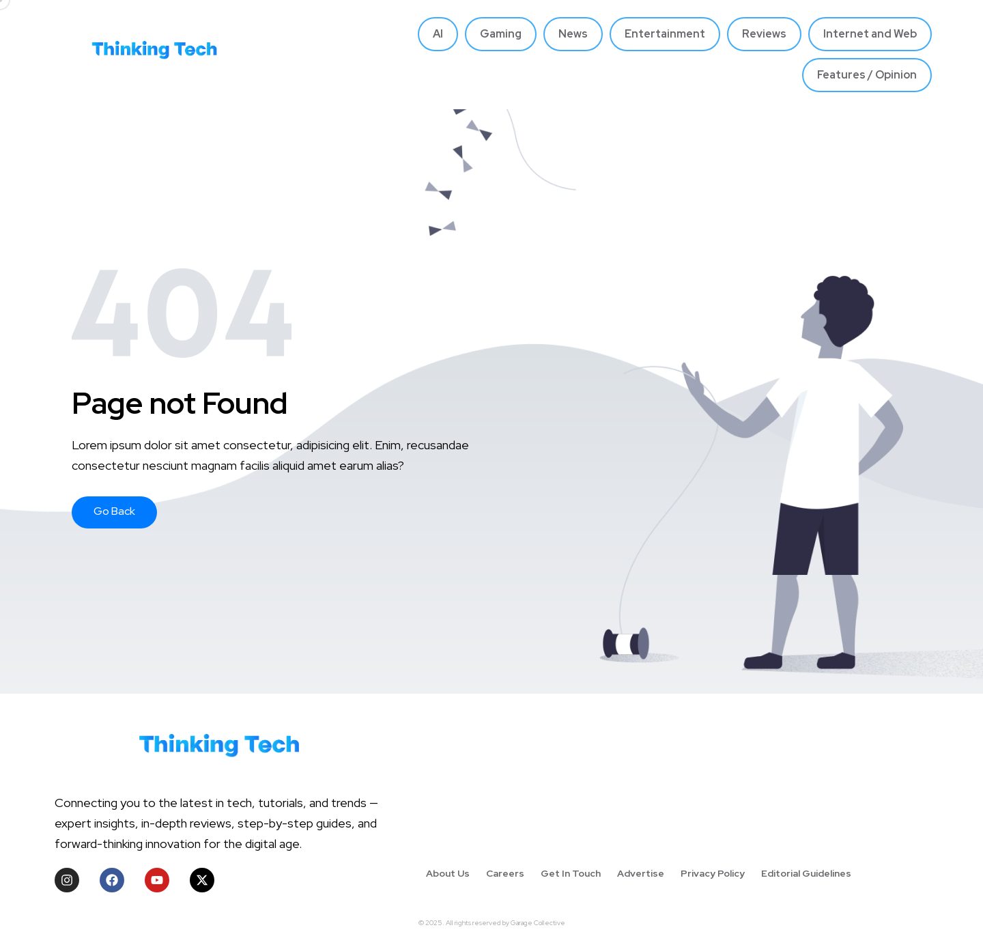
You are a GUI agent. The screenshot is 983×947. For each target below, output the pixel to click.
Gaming (501, 34)
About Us (448, 873)
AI (438, 34)
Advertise (640, 873)
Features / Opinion (867, 75)
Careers (505, 873)
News (573, 34)
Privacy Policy (713, 873)
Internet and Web (870, 34)
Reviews (764, 34)
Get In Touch (571, 873)
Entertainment (665, 34)
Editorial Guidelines (806, 873)
